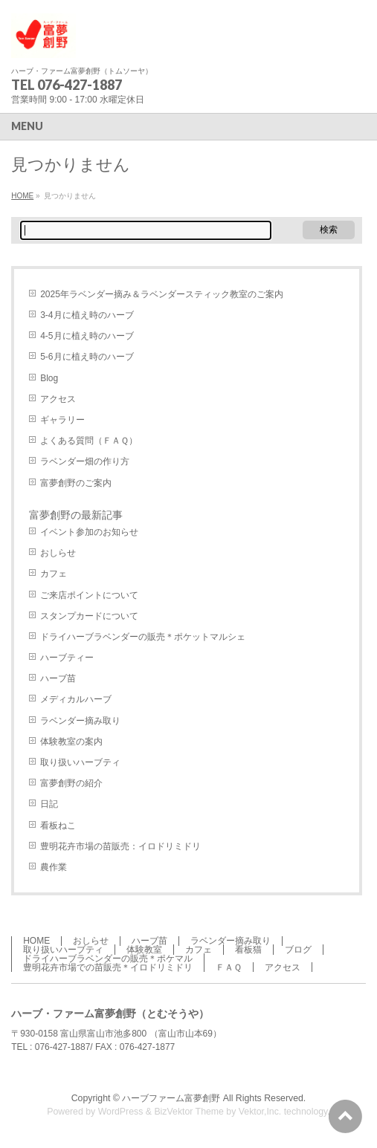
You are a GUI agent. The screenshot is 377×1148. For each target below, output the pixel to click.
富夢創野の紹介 (71, 783)
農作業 (53, 867)
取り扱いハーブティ (80, 762)
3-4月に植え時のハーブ (86, 315)
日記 (49, 804)
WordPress (121, 1111)
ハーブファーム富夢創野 (171, 1098)
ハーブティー (67, 657)
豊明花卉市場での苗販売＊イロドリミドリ (108, 967)
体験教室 (144, 949)
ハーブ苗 (58, 678)
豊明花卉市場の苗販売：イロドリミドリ (120, 846)
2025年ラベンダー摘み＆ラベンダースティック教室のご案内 (161, 294)
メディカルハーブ (76, 699)
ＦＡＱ (229, 967)
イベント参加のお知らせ (89, 532)
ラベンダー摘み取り (80, 721)
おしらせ (58, 553)
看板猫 (248, 949)
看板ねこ (58, 825)
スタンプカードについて (89, 616)
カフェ (53, 573)
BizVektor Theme (189, 1111)
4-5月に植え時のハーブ (86, 336)
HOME (22, 196)
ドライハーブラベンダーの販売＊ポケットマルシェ (142, 637)
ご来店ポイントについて (89, 595)
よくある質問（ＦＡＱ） (89, 440)
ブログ (298, 949)
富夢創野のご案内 (76, 483)
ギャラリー (62, 420)
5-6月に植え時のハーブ (86, 356)
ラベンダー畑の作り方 (84, 461)
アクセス (58, 399)
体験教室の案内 (71, 741)
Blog (49, 378)
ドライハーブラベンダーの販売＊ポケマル (108, 958)
